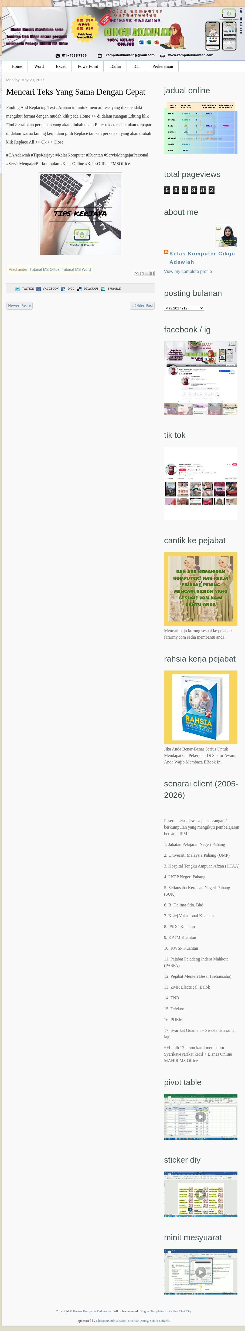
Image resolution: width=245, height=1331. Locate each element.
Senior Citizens (160, 1321)
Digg (67, 288)
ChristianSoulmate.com (111, 1321)
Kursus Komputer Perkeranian (92, 1311)
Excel (61, 66)
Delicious (87, 288)
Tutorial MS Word (76, 269)
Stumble (110, 288)
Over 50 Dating (138, 1321)
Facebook (47, 288)
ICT (136, 66)
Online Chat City (180, 1311)
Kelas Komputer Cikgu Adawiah (202, 258)
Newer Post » (19, 305)
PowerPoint (88, 66)
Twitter (24, 288)
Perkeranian (162, 66)
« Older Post (142, 305)
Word (39, 66)
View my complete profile (188, 271)
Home (17, 66)
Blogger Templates (151, 1311)
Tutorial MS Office (45, 269)
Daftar (115, 66)
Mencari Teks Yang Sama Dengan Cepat (75, 91)
